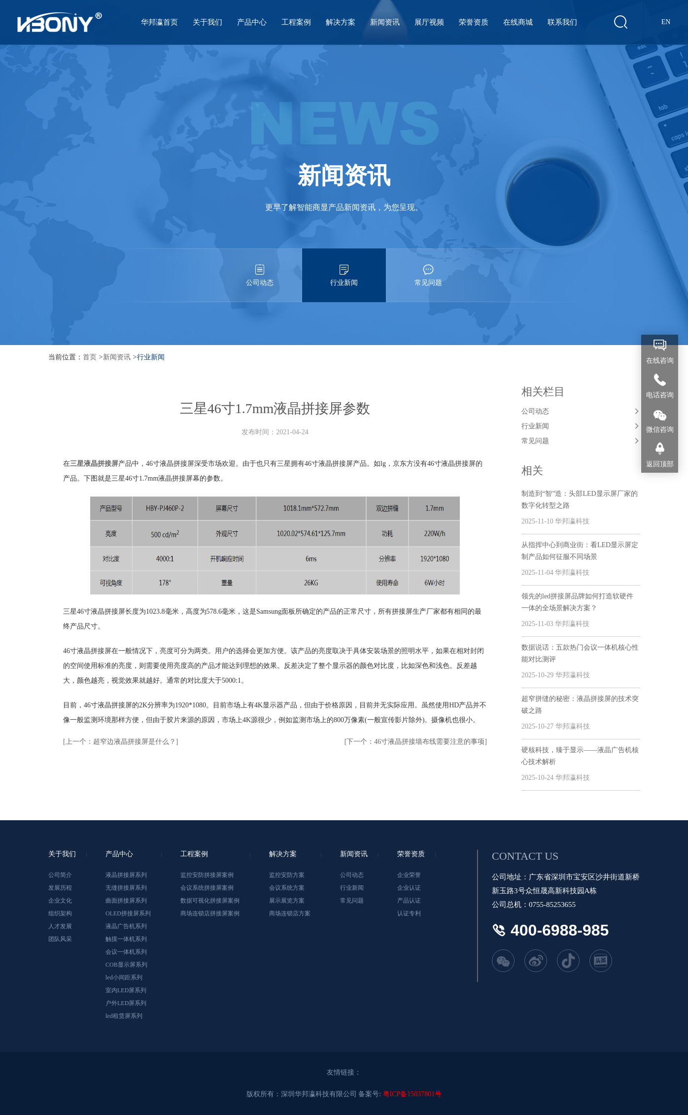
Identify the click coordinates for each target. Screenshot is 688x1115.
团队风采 (60, 939)
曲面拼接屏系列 (126, 900)
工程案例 (296, 22)
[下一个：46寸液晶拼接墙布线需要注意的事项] (415, 741)
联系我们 (562, 22)
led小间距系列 (123, 977)
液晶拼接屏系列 (126, 874)
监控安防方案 (287, 874)
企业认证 (409, 887)
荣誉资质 (473, 22)
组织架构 (60, 913)
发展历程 (60, 887)
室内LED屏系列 (125, 990)
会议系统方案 (287, 887)
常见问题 (428, 267)
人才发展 (60, 926)
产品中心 (252, 22)
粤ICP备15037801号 (412, 1094)
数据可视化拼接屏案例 (210, 900)
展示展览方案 (287, 900)
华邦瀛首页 (159, 22)
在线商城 (518, 22)
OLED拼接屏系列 (128, 913)
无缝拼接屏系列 (126, 887)
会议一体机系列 (126, 951)
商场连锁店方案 (289, 913)
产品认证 (409, 900)
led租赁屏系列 (123, 1015)
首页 (90, 357)
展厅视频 (429, 22)
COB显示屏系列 (126, 964)
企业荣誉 (409, 874)
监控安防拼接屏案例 (207, 874)
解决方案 (340, 22)
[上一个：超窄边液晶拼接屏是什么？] (120, 741)
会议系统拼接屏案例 (207, 887)
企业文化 (60, 900)
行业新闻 (344, 267)
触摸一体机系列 (126, 939)
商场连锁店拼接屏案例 (210, 913)
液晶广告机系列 (126, 926)
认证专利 (409, 913)
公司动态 (260, 267)
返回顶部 (660, 464)
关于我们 (207, 22)
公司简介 (60, 874)
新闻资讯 (385, 22)
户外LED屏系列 (125, 1003)
